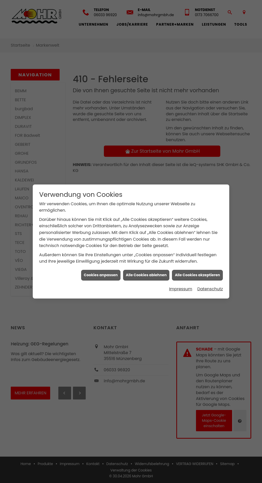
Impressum (180, 283)
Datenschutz (210, 283)
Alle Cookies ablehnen (146, 269)
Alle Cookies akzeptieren (197, 269)
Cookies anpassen (101, 269)
